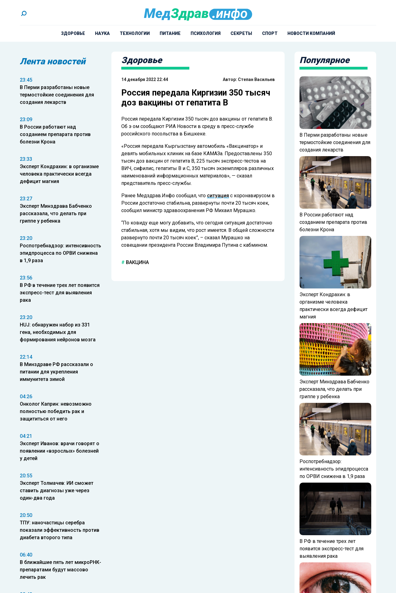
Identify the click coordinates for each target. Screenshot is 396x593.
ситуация (218, 195)
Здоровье (73, 33)
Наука (102, 33)
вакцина (137, 262)
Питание (170, 33)
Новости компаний (311, 33)
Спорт (270, 33)
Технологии (135, 33)
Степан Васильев (256, 79)
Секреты (241, 33)
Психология (206, 33)
